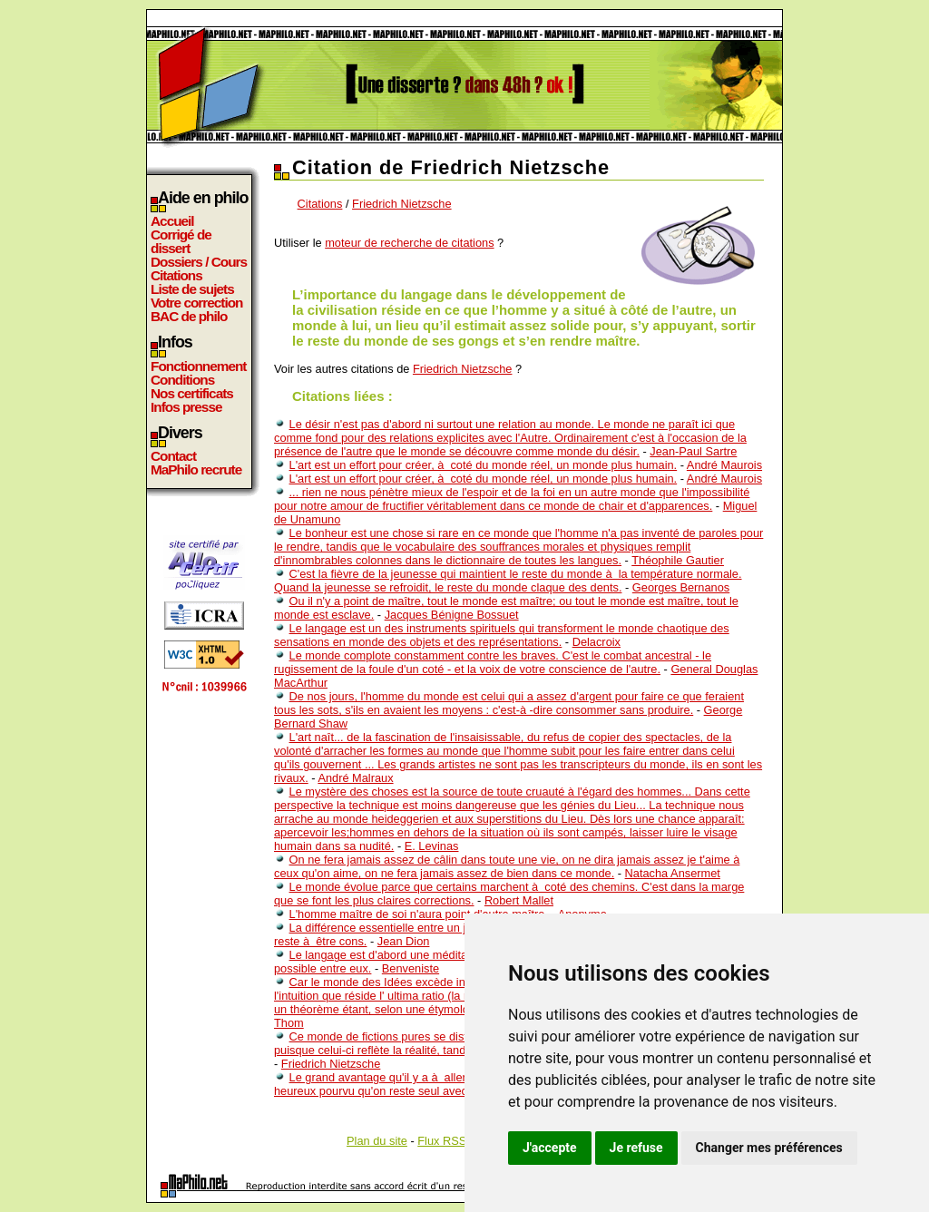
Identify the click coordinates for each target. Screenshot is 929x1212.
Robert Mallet (518, 900)
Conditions (182, 379)
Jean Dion (403, 941)
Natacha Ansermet (672, 873)
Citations (176, 275)
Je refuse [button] (636, 1147)
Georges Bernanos (680, 587)
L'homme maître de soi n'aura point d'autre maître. (418, 914)
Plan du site (377, 1141)
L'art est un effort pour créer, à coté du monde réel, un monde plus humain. (483, 465)
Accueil (172, 221)
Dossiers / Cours (199, 262)
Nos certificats (192, 393)
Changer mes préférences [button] (769, 1147)
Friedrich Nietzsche (402, 203)
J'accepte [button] (550, 1147)
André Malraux (355, 778)
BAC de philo (189, 316)
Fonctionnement (198, 366)
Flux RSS (441, 1141)
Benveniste (410, 968)
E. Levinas (432, 846)
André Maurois (724, 465)
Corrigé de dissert (181, 241)
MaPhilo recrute (196, 469)
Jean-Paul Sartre (693, 451)
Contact (173, 456)
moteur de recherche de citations (409, 242)
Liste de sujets (192, 289)
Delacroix (596, 642)
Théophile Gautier (677, 560)
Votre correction (197, 302)
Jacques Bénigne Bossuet (452, 614)
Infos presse (186, 407)
